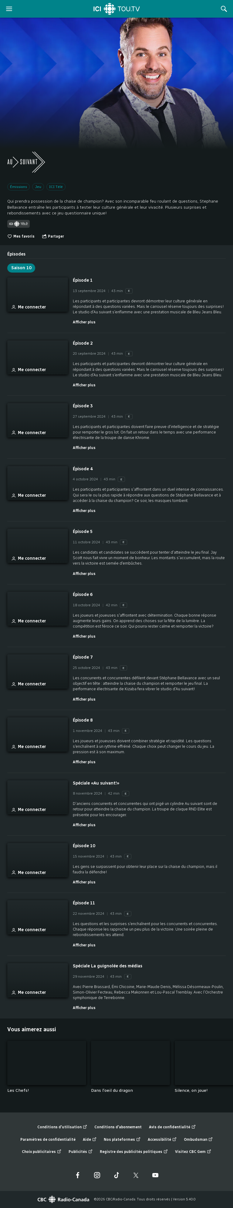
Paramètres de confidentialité (48, 1139)
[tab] (16, 252)
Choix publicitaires (41, 1151)
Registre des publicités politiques (134, 1151)
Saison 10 (21, 267)
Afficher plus (84, 322)
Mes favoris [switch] (21, 236)
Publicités (81, 1151)
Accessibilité (162, 1139)
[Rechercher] (224, 9)
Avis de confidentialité (172, 1127)
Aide (89, 1139)
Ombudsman (198, 1139)
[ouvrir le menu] (9, 9)
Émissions (18, 187)
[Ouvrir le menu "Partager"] (53, 236)
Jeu (38, 187)
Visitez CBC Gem (193, 1151)
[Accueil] (116, 9)
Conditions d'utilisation (62, 1127)
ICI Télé (56, 187)
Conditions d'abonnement (118, 1127)
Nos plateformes (122, 1139)
